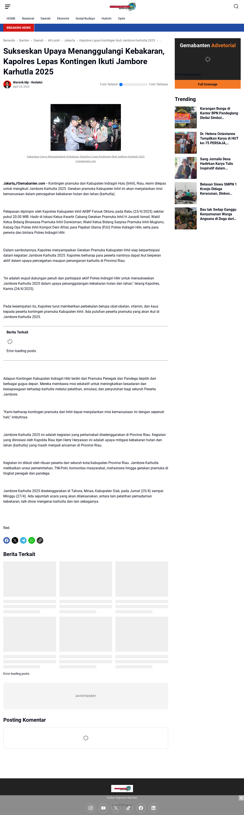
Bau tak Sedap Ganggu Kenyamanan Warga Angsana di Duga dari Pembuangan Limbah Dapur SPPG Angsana (218, 214)
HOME (11, 18)
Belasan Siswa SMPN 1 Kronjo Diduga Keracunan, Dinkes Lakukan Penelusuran (218, 189)
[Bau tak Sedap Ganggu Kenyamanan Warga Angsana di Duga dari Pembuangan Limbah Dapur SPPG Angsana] (186, 218)
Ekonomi (63, 18)
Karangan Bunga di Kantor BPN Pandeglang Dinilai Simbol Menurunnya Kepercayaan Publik (219, 113)
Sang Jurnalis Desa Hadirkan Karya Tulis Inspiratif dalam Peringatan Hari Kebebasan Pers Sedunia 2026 (220, 164)
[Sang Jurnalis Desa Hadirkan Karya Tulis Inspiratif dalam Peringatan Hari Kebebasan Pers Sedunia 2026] (186, 168)
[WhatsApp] (31, 540)
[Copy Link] (40, 540)
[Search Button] (236, 6)
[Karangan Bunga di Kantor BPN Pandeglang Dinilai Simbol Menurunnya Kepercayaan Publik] (186, 117)
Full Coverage (207, 84)
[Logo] (122, 788)
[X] (15, 540)
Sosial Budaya (85, 18)
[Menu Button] (7, 6)
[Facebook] (6, 540)
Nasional (28, 18)
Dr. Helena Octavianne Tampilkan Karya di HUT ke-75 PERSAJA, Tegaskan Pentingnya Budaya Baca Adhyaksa (219, 138)
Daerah (46, 18)
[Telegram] (23, 540)
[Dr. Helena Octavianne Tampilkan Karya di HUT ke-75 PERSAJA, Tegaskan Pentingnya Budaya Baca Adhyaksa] (186, 143)
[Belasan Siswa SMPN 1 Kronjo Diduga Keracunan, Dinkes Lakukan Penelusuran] (186, 193)
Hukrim (106, 18)
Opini (121, 18)
